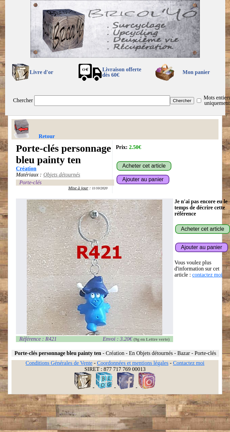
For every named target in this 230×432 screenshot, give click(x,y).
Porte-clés (30, 182)
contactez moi (207, 275)
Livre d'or (41, 72)
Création (26, 168)
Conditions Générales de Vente (58, 363)
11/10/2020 (99, 188)
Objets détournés (61, 174)
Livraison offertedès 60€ (121, 72)
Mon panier (196, 72)
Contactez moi (189, 363)
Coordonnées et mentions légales (132, 363)
